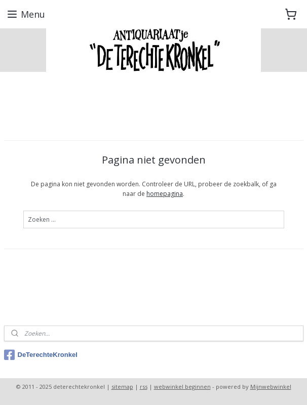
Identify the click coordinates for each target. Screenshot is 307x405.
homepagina (164, 194)
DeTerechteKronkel (41, 355)
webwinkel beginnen (182, 386)
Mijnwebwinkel (270, 386)
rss (143, 386)
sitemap (122, 386)
